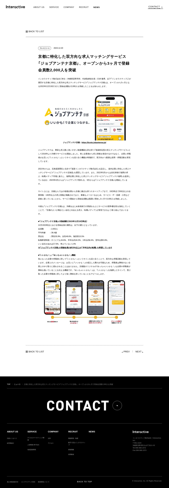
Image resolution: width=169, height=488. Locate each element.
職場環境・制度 (73, 438)
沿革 (49, 438)
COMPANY (53, 432)
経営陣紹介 (10, 443)
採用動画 (71, 454)
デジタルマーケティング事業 (35, 439)
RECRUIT (73, 432)
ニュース (17, 384)
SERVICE (32, 432)
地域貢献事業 (31, 449)
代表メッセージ (12, 438)
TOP (8, 384)
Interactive (16, 7)
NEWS (92, 432)
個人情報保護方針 (12, 482)
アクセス (51, 443)
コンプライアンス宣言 (28, 482)
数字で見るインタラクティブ (76, 443)
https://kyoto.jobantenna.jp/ (94, 142)
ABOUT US (12, 432)
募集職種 (71, 449)
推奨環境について (43, 482)
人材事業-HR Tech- (33, 445)
